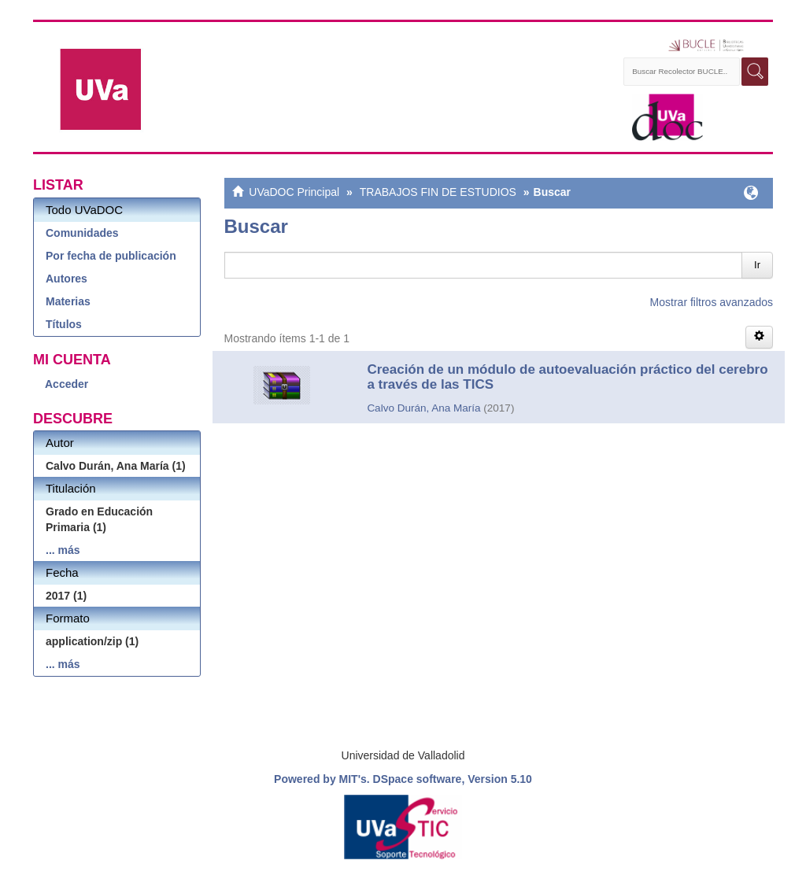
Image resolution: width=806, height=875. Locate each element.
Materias (68, 301)
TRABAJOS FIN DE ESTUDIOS (438, 192)
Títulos (64, 324)
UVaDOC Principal (294, 192)
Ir (757, 265)
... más (63, 550)
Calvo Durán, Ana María (423, 408)
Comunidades (82, 233)
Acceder (66, 384)
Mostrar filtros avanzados (711, 302)
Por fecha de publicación (111, 255)
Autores (66, 278)
